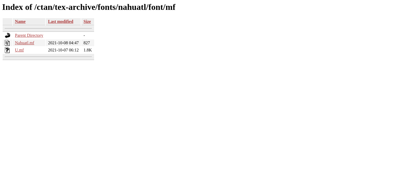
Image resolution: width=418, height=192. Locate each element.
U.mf (19, 50)
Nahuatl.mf (24, 43)
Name (20, 21)
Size (87, 21)
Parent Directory (29, 35)
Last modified (60, 21)
